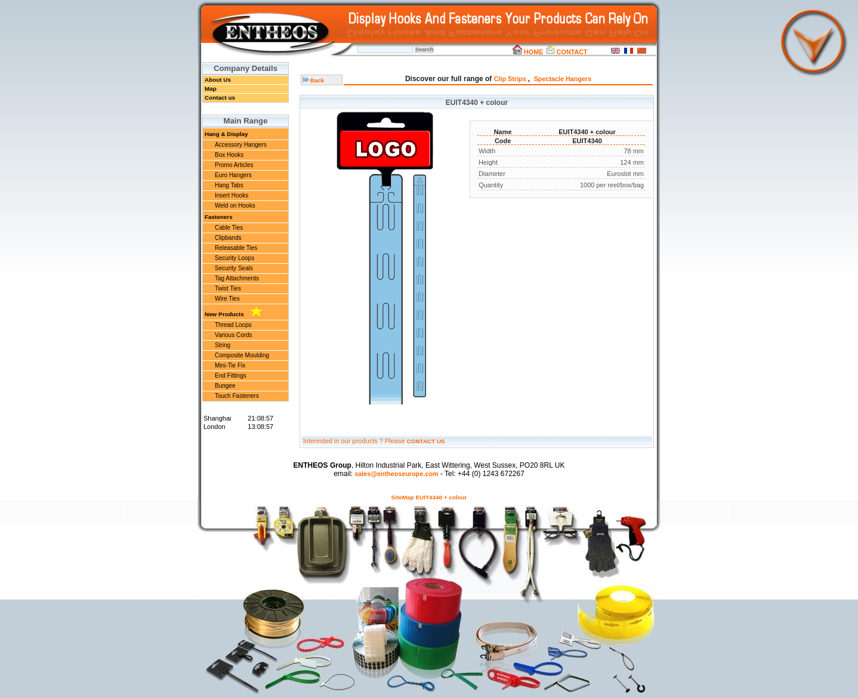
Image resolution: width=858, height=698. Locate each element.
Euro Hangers (233, 175)
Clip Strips (511, 78)
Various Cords (233, 335)
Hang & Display (226, 134)
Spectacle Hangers (563, 78)
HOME (528, 51)
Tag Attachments (237, 278)
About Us (218, 79)
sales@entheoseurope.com (396, 473)
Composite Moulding (242, 355)
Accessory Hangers (241, 144)
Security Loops (234, 258)
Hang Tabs (229, 185)
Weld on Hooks (235, 205)
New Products (233, 312)
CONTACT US (426, 441)
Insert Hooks (231, 195)
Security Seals (234, 268)
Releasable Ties (236, 248)
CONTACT (566, 51)
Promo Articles (234, 165)
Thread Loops (233, 325)
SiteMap (402, 497)
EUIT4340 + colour (441, 497)
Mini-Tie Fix (230, 365)
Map (211, 88)
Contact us (220, 97)
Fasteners (219, 217)
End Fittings (230, 375)
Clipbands (228, 237)
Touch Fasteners (237, 396)
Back (313, 80)
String (222, 345)
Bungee (225, 385)
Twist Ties (228, 288)
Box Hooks (229, 155)
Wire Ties (227, 298)
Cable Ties (229, 227)
